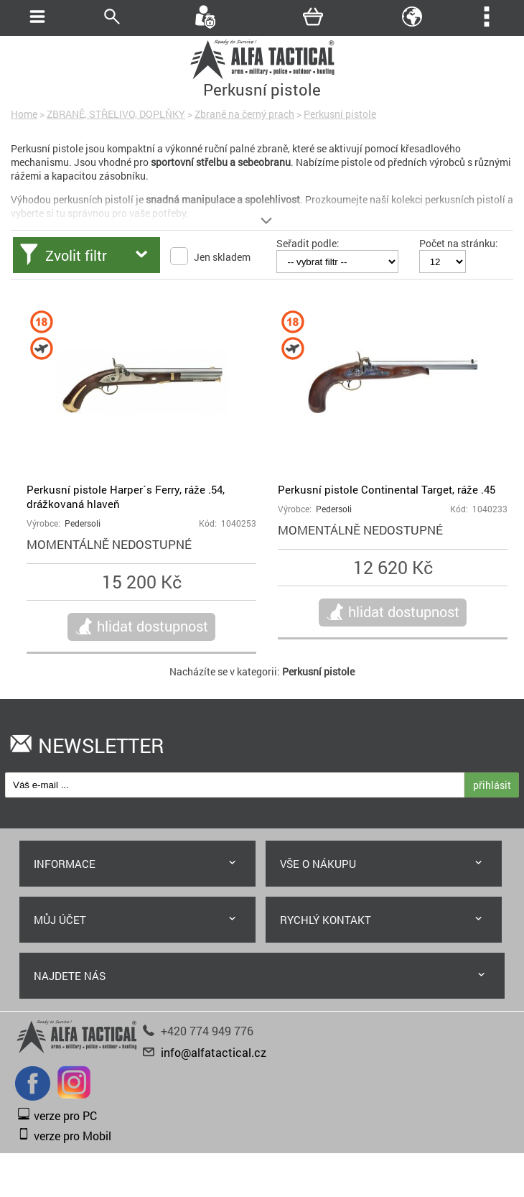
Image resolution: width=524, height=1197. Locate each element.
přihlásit (492, 785)
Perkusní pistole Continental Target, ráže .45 (386, 489)
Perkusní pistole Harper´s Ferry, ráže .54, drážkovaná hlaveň (126, 496)
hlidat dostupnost (152, 625)
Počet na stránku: (458, 243)
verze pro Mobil (72, 1135)
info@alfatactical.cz (213, 1052)
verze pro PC (65, 1115)
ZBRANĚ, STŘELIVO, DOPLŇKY (116, 114)
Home (24, 114)
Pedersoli (82, 523)
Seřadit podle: (308, 243)
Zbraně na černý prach (244, 114)
